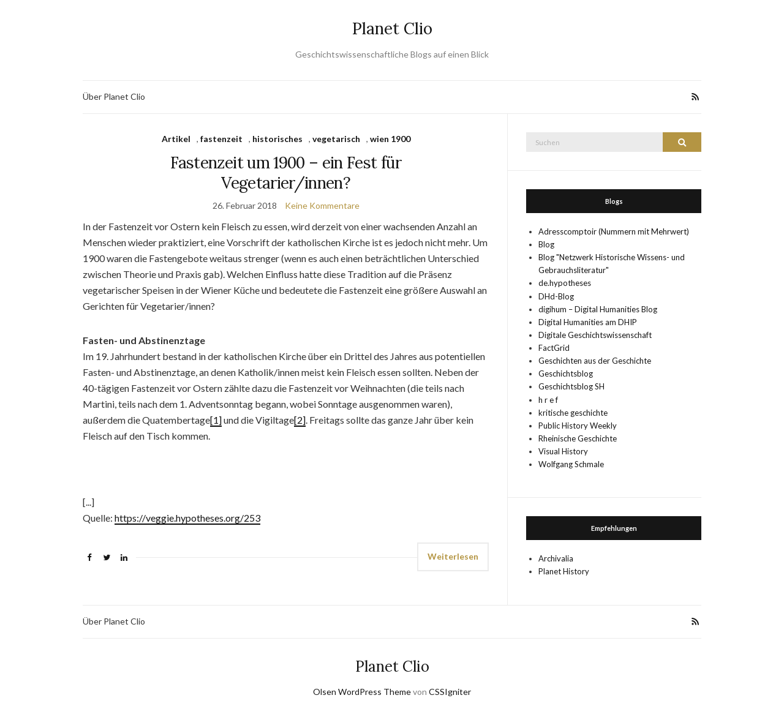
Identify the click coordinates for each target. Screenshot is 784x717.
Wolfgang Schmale (571, 464)
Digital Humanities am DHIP (587, 322)
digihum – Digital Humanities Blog (597, 309)
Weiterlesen (453, 556)
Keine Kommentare (322, 205)
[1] (216, 420)
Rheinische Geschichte (577, 438)
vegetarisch (336, 138)
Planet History (563, 571)
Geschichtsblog (565, 373)
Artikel (176, 138)
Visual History (563, 451)
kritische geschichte (573, 413)
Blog (546, 244)
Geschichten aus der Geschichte (594, 361)
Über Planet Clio (114, 96)
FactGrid (554, 348)
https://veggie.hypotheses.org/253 (187, 518)
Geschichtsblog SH (571, 386)
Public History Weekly (577, 425)
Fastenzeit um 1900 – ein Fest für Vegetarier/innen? (285, 172)
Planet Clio (392, 28)
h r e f (548, 400)
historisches (277, 138)
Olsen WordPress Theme (362, 691)
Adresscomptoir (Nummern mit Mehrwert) (613, 231)
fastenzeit (221, 138)
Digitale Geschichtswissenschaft (595, 335)
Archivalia (555, 558)
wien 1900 (390, 138)
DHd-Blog (556, 296)
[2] (300, 420)
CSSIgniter (450, 691)
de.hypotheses (564, 283)
